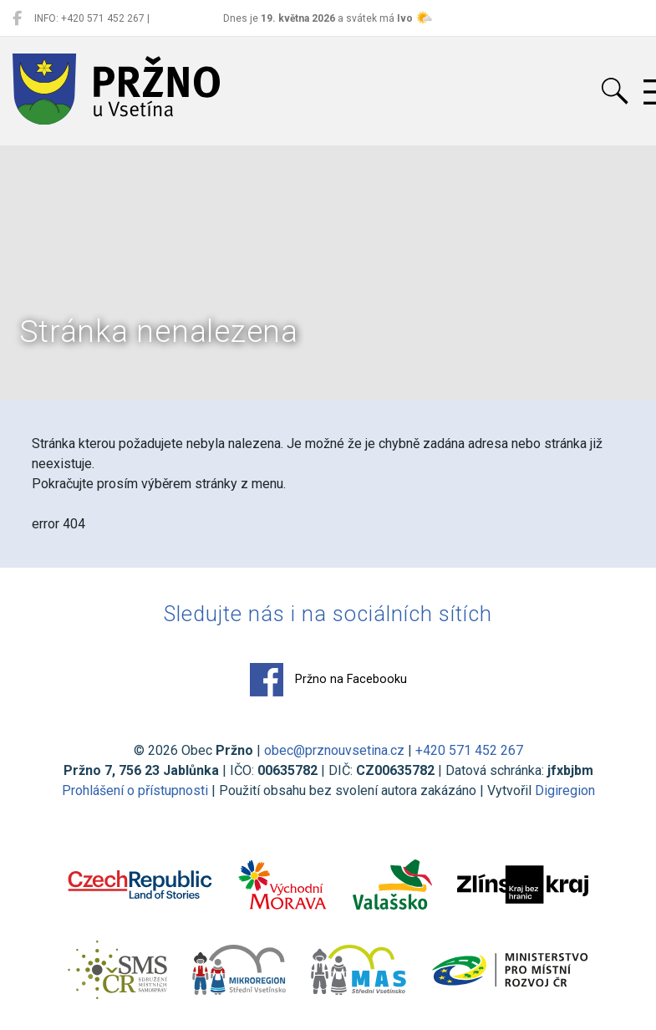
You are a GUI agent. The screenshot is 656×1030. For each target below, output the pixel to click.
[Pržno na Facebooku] (17, 18)
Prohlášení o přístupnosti (135, 790)
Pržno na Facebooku (328, 679)
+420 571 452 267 (469, 750)
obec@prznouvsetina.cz (334, 750)
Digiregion (565, 790)
